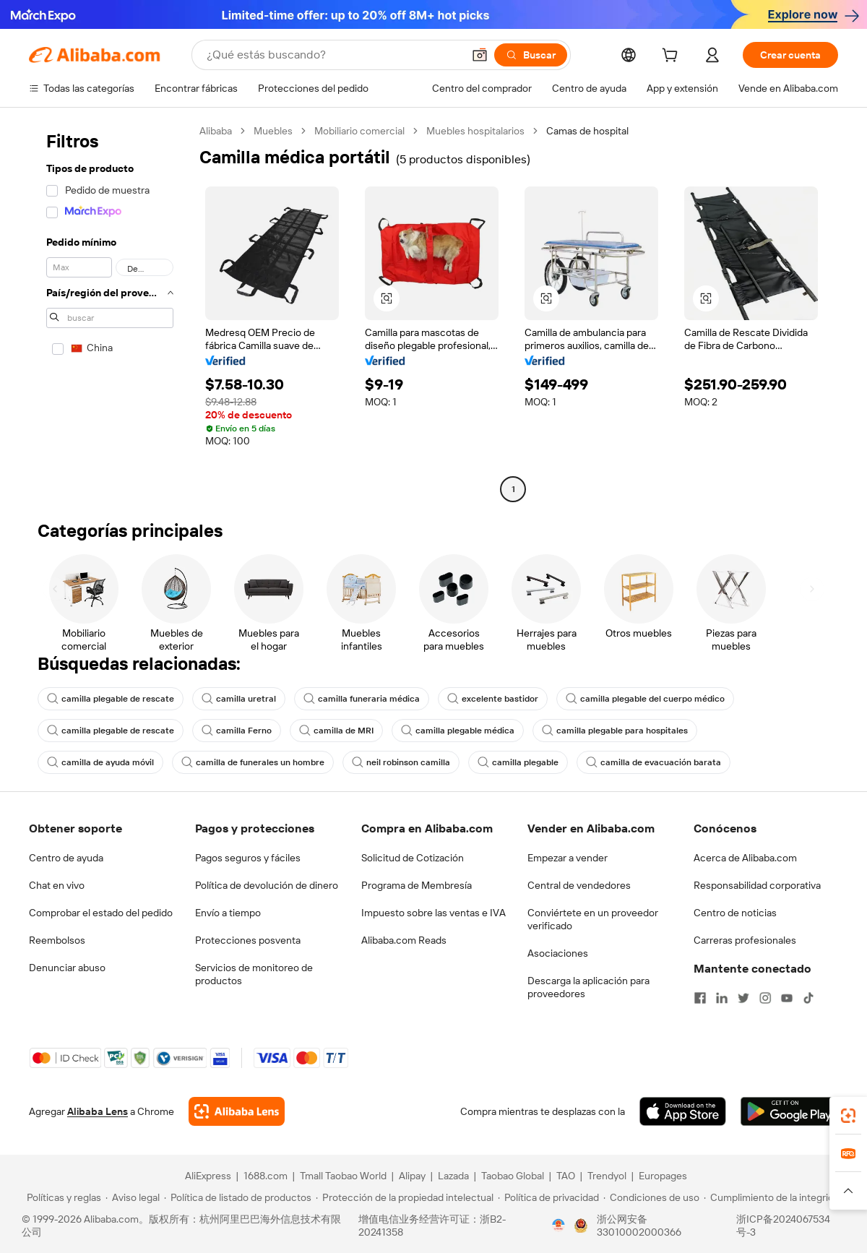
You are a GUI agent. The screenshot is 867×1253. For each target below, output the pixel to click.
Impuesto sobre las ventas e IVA (433, 912)
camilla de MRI (336, 730)
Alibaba (215, 131)
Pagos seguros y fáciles (248, 858)
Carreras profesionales (745, 940)
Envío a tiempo (228, 912)
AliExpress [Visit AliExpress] (208, 1175)
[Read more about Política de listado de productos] (237, 1197)
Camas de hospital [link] (587, 131)
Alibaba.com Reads (404, 940)
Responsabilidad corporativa (757, 885)
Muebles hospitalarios (475, 131)
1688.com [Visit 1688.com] (265, 1175)
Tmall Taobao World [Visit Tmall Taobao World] (343, 1175)
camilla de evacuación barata (653, 762)
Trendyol (606, 1175)
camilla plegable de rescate (110, 699)
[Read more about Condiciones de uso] (651, 1197)
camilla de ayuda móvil (100, 762)
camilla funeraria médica (361, 699)
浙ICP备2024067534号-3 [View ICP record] (783, 1225)
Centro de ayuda (66, 858)
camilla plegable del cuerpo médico (645, 699)
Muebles (273, 131)
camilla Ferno (237, 730)
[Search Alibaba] (333, 55)
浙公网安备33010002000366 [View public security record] (639, 1225)
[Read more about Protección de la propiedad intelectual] (404, 1197)
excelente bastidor (492, 699)
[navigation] (110, 312)
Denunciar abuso (67, 967)
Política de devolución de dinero (266, 885)
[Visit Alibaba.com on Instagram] (765, 997)
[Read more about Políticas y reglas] (61, 1197)
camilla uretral (239, 699)
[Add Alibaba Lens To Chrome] (237, 1111)
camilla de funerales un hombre (252, 762)
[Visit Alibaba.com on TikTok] (808, 997)
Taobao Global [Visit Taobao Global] (512, 1175)
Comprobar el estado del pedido (101, 912)
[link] (848, 1115)
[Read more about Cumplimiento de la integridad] (774, 1197)
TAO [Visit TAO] (565, 1175)
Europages (663, 1175)
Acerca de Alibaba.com (745, 858)
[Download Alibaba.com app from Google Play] (789, 1111)
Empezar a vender (567, 858)
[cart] (672, 57)
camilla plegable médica (457, 730)
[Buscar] (530, 54)
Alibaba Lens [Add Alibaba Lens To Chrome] (97, 1111)
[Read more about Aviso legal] (132, 1197)
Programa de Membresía (416, 885)
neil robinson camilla (401, 762)
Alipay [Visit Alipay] (412, 1175)
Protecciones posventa (248, 940)
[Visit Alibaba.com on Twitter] (743, 997)
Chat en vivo (57, 885)
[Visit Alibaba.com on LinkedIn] (721, 997)
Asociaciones (557, 953)
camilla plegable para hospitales (615, 730)
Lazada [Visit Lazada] (453, 1175)
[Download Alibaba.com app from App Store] (682, 1111)
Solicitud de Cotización (412, 858)
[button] (479, 55)
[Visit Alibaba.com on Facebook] (700, 997)
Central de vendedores (579, 885)
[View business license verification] (558, 1225)
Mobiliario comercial (359, 131)
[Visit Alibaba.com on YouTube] (786, 997)
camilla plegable (518, 762)
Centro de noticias (735, 912)
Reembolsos (57, 940)
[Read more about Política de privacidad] (548, 1197)
